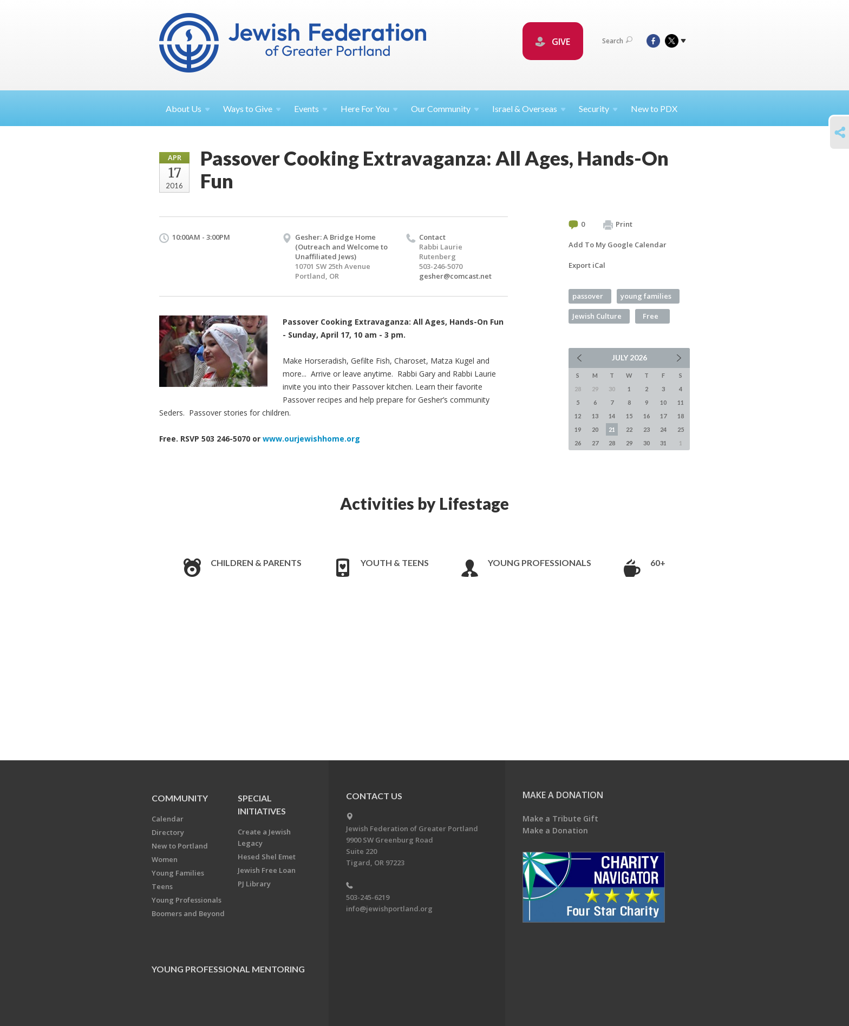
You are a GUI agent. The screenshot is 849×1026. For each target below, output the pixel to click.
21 (612, 429)
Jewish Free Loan (267, 870)
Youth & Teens (395, 562)
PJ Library (254, 884)
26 (577, 442)
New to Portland (180, 846)
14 (612, 415)
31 (663, 442)
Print (617, 224)
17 (663, 415)
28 (612, 442)
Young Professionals (539, 562)
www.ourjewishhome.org (311, 438)
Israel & (529, 108)
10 (663, 402)
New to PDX (654, 108)
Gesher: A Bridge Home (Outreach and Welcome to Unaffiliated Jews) (341, 246)
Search (617, 40)
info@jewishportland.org (389, 908)
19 (577, 429)
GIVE (552, 41)
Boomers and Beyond (188, 913)
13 (595, 415)
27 (595, 442)
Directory (168, 832)
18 (680, 415)
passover (587, 296)
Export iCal (587, 265)
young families (646, 296)
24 (663, 429)
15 (629, 415)
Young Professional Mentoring (228, 969)
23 (646, 429)
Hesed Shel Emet (267, 856)
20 (595, 429)
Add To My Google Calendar (618, 244)
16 (646, 415)
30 (646, 442)
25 (680, 429)
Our (445, 108)
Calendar (168, 819)
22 (629, 429)
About (188, 108)
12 (577, 415)
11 (680, 402)
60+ (657, 562)
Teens (162, 886)
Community (180, 798)
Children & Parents (256, 562)
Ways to (252, 108)
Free (650, 316)
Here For (369, 108)
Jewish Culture (597, 316)
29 (629, 442)
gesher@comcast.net (455, 276)
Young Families (178, 873)
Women (165, 859)
